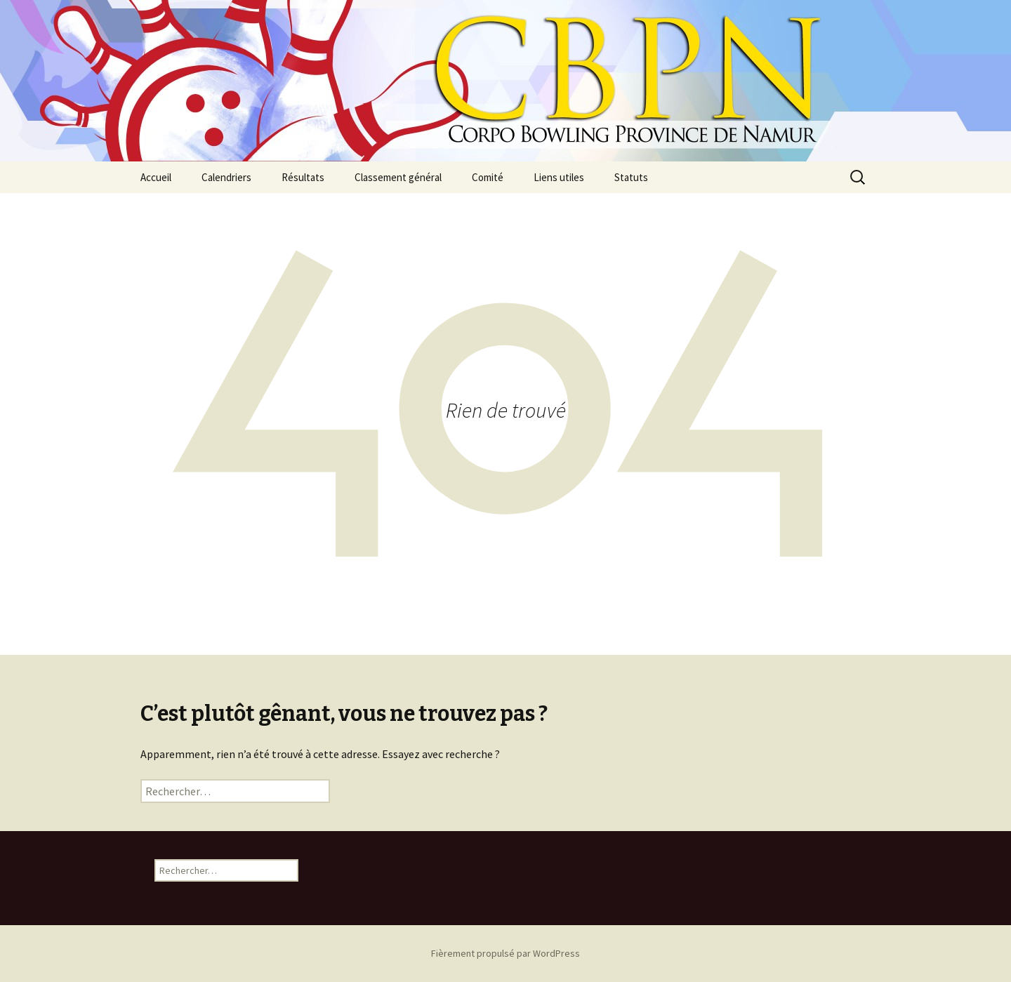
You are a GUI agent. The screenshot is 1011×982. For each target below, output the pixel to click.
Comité (487, 177)
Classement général (398, 177)
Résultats (303, 177)
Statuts (631, 177)
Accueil (155, 177)
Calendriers (226, 177)
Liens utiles (559, 177)
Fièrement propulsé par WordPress (505, 953)
